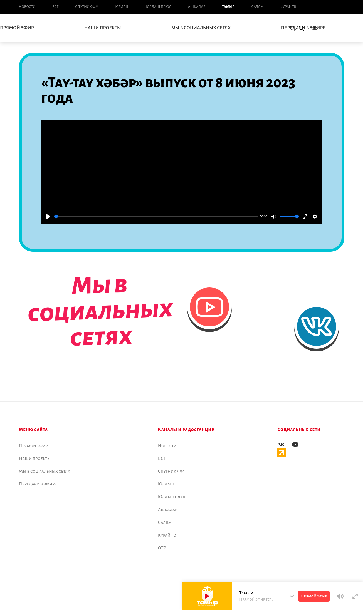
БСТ (55, 7)
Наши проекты (102, 27)
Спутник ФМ (86, 7)
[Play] (48, 216)
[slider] (156, 216)
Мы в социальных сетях (201, 27)
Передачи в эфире (38, 484)
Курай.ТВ (288, 7)
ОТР (162, 548)
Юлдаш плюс (158, 7)
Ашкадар (196, 7)
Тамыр (228, 7)
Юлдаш (122, 7)
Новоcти (27, 7)
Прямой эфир (33, 445)
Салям (257, 7)
